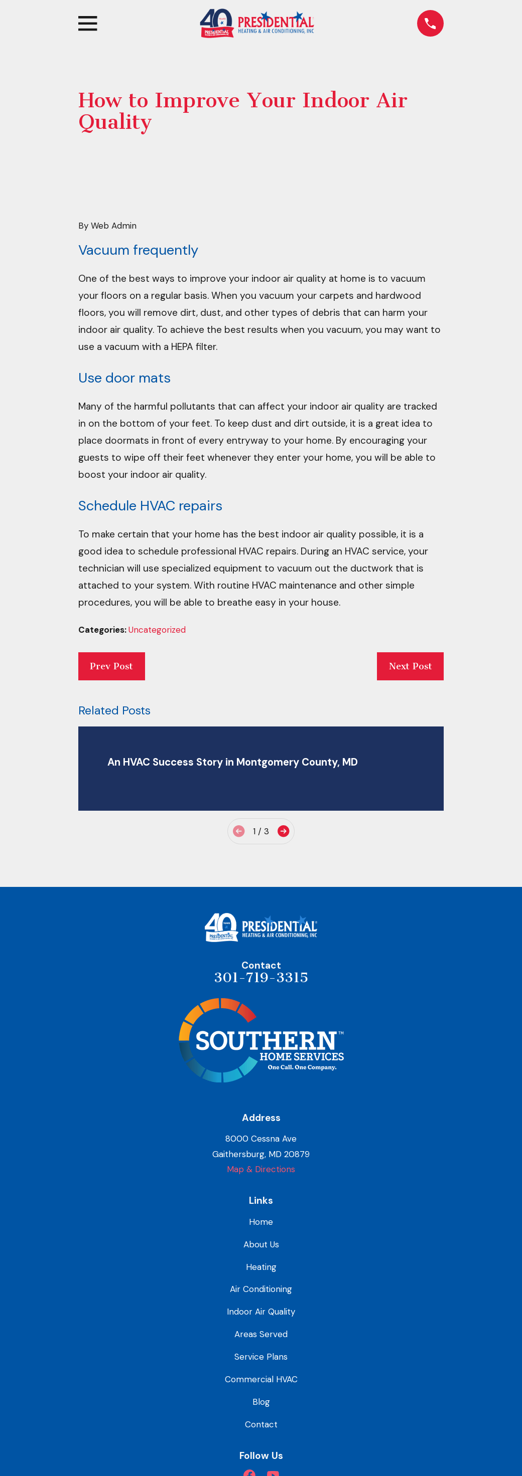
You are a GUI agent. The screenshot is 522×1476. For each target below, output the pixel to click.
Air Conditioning (261, 1289)
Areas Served (261, 1334)
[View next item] (283, 831)
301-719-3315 (261, 978)
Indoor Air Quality (261, 1311)
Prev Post (111, 666)
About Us (261, 1244)
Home (261, 1221)
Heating (261, 1266)
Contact (261, 1424)
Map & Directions (261, 1169)
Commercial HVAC (261, 1379)
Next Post (410, 666)
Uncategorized (157, 629)
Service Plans (261, 1356)
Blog (261, 1401)
